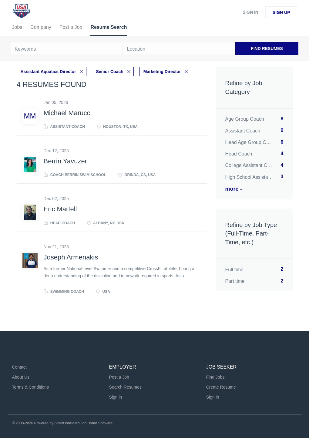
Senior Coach (109, 71)
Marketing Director (162, 71)
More (232, 189)
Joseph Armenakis (71, 257)
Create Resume (221, 387)
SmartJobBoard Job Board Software (83, 423)
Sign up (281, 12)
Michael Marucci (68, 113)
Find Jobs (215, 377)
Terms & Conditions (30, 387)
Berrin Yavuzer (65, 161)
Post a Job (119, 377)
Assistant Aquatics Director (48, 71)
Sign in (250, 12)
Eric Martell (60, 209)
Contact (19, 367)
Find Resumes (267, 48)
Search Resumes (125, 387)
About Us (21, 377)
